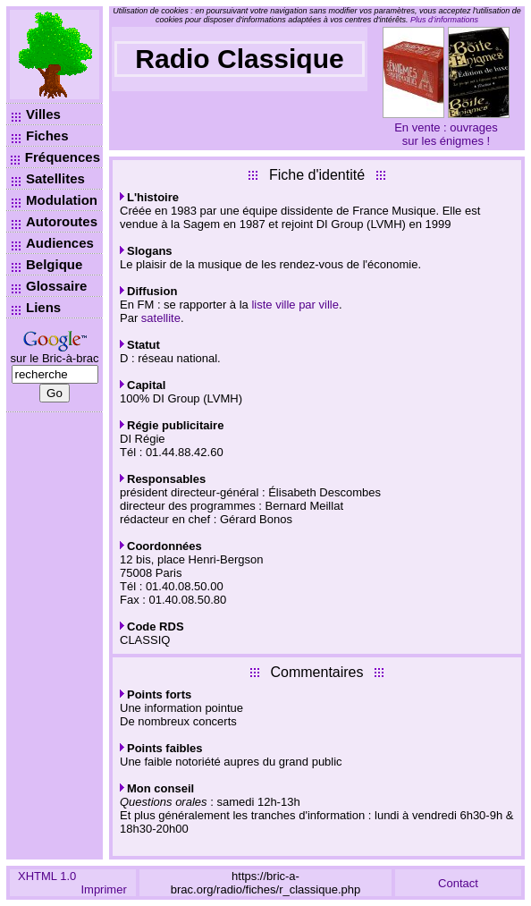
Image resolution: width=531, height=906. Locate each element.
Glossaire (56, 285)
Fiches (47, 135)
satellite (161, 318)
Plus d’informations (444, 19)
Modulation (61, 199)
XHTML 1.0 (47, 876)
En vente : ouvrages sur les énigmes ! (446, 134)
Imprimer (103, 889)
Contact (458, 883)
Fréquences (62, 157)
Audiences (60, 242)
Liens (43, 307)
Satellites (55, 178)
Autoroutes (61, 221)
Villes (43, 114)
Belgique (54, 264)
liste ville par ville (295, 304)
